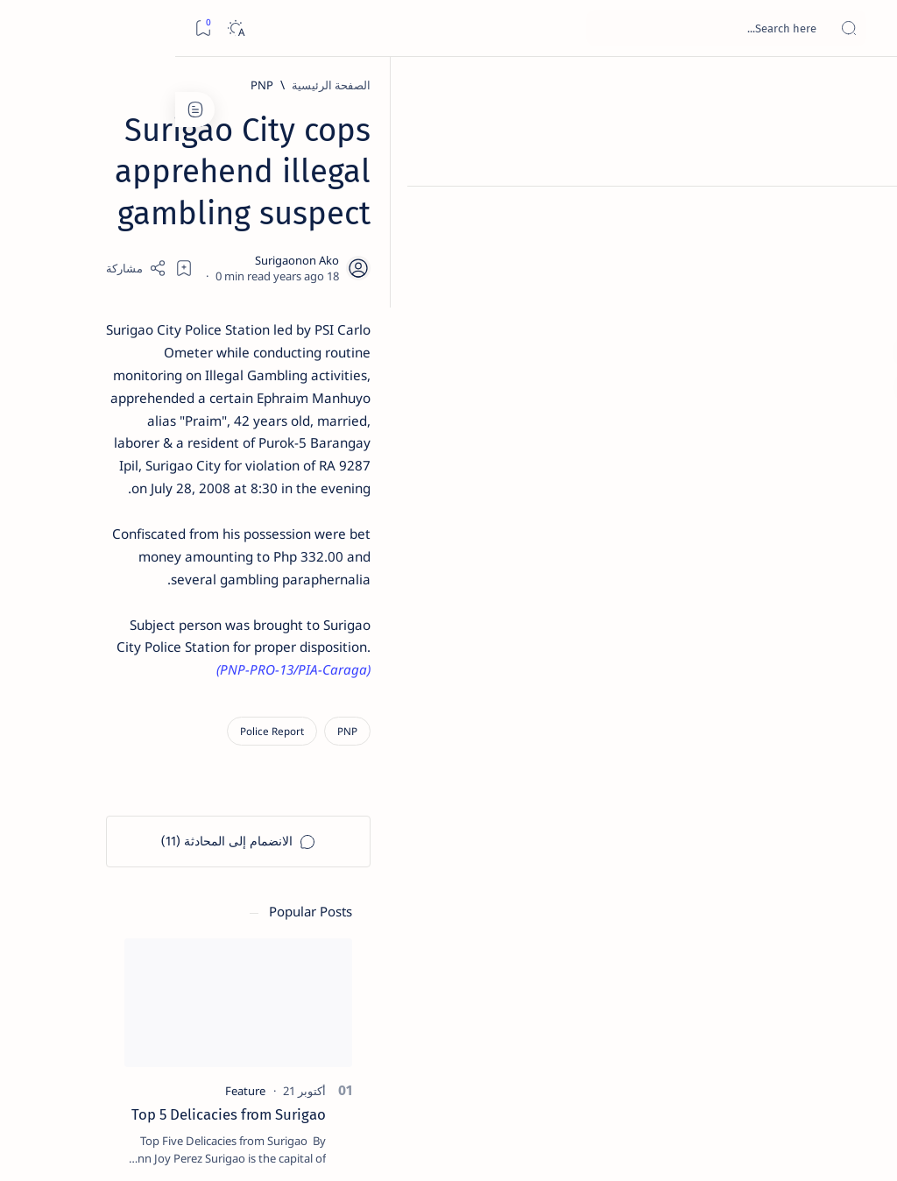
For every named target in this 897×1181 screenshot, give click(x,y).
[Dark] (60, 28)
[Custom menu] (864, 306)
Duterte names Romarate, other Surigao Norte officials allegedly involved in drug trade (127, 518)
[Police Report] (713, 582)
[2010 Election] (74, 837)
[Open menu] (864, 28)
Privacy (115, 1068)
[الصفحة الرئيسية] (864, 87)
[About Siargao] (74, 881)
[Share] (312, 223)
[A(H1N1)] (192, 881)
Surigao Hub (733, 1147)
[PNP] (703, 85)
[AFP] (74, 969)
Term (234, 1068)
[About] (864, 214)
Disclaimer (177, 1068)
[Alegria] (132, 466)
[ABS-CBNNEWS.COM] (192, 925)
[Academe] (74, 925)
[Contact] (864, 249)
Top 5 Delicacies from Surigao (123, 287)
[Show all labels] (205, 1010)
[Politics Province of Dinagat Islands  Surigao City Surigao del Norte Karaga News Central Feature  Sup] (192, 837)
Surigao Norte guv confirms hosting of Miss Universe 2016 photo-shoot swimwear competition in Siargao (123, 633)
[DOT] (132, 580)
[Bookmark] (27, 28)
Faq (70, 1068)
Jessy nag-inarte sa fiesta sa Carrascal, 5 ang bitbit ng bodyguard (129, 413)
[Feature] (140, 263)
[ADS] (192, 969)
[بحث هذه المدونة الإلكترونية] (551, 28)
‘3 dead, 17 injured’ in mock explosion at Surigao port (132, 729)
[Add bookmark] (360, 223)
